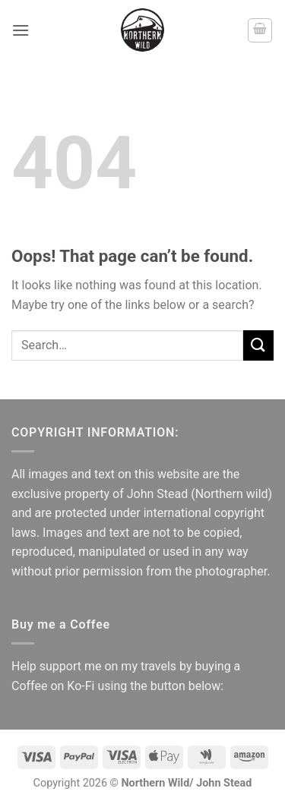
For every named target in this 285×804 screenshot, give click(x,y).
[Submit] (258, 345)
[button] (20, 30)
